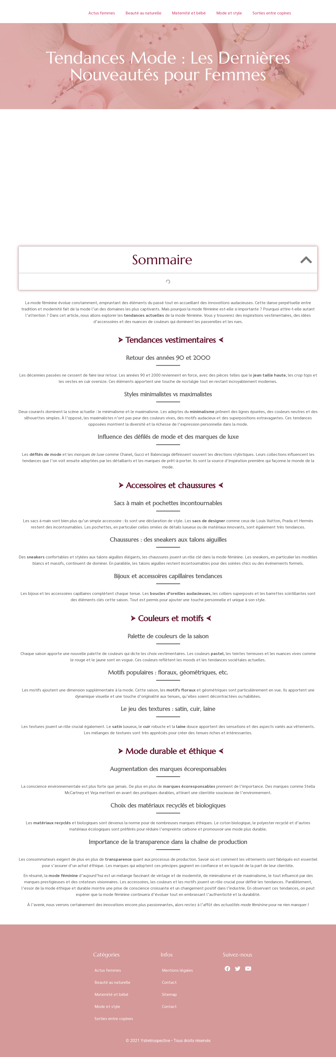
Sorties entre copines (272, 12)
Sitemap (169, 994)
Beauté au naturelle (143, 12)
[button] (306, 259)
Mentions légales (177, 970)
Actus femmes (101, 12)
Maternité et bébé (189, 12)
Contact (169, 982)
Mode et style (229, 12)
